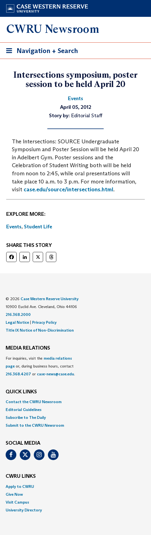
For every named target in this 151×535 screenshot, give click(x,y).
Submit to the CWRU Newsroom (35, 425)
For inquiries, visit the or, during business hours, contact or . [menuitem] (40, 366)
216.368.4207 (18, 373)
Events (13, 227)
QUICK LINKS (21, 392)
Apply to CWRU (20, 486)
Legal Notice (17, 322)
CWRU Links (21, 476)
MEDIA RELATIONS (28, 348)
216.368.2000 (18, 314)
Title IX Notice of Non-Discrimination (40, 330)
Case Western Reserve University (50, 298)
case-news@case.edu (55, 373)
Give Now (14, 494)
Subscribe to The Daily (26, 417)
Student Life (38, 227)
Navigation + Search (40, 52)
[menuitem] (75, 402)
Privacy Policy (44, 322)
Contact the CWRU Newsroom (34, 401)
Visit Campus (17, 502)
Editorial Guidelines (23, 409)
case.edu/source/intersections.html (68, 189)
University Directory (24, 510)
